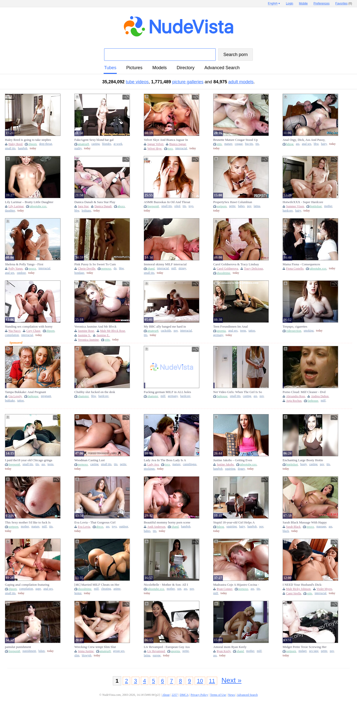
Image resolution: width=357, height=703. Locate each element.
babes (241, 206)
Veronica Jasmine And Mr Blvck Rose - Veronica (95, 327)
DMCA (184, 695)
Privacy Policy (199, 695)
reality (78, 148)
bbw (316, 144)
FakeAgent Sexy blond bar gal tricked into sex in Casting (94, 140)
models (159, 67)
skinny (182, 268)
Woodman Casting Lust (89, 460)
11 (212, 681)
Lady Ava (153, 464)
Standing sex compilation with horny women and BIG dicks (29, 327)
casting (95, 144)
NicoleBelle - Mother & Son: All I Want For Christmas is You (166, 585)
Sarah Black (293, 526)
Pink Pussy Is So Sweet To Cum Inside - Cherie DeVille (95, 264)
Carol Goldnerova (227, 268)
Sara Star (83, 206)
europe (157, 655)
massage (321, 526)
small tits (10, 148)
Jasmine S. (84, 335)
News (231, 695)
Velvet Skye (154, 148)
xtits (219, 144)
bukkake (10, 400)
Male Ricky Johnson (298, 589)
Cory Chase (33, 331)
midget (302, 651)
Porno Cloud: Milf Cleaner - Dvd (304, 392)
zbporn (32, 144)
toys (191, 206)
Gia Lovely (15, 396)
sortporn (222, 206)
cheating (106, 588)
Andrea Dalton (319, 396)
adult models (241, 81)
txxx (170, 148)
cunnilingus (190, 464)
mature (228, 144)
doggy (241, 468)
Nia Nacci (14, 331)
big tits (249, 144)
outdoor (21, 273)
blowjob (86, 655)
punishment (29, 651)
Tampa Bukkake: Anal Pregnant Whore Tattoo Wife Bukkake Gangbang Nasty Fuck (25, 392)
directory (185, 67)
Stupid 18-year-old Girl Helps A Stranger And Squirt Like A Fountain (237, 522)
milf (173, 268)
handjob (22, 148)
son (179, 588)
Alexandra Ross (295, 396)
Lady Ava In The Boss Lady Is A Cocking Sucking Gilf (165, 460)
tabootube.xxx (38, 206)
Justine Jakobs (225, 464)
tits (257, 144)
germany (218, 335)
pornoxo (106, 268)
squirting (230, 468)
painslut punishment (18, 647)
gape (38, 588)
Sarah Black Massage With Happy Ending (305, 522)
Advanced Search (221, 67)
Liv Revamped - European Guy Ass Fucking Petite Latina (167, 647)
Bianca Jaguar (177, 144)
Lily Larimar (16, 206)
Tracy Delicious (253, 268)
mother (328, 206)
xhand (150, 268)
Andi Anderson (156, 526)
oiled (177, 206)
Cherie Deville (86, 268)
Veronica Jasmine (88, 339)
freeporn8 (153, 206)
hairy (324, 144)
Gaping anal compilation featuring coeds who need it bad (27, 585)
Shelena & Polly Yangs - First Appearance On (24, 264)
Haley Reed (15, 144)
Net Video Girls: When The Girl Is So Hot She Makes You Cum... (237, 392)
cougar (238, 144)
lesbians (86, 210)
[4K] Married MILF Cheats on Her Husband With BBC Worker (96, 585)
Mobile (303, 3)
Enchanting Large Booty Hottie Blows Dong (303, 460)
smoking (309, 330)
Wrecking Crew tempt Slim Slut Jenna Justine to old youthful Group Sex (97, 647)
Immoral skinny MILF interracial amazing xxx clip (165, 264)
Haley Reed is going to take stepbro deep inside (28, 140)
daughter (10, 210)
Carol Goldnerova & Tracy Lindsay (236, 264)
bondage (79, 273)
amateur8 (83, 144)
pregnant (46, 396)
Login (289, 3)
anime (117, 588)
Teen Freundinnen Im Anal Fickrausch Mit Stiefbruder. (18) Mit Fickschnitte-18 (236, 327)
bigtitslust (316, 206)
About (166, 695)
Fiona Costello (294, 268)
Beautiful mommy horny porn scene (167, 522)
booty (303, 464)
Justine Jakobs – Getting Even (232, 460)
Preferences (322, 3)
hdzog (289, 144)
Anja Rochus (293, 400)
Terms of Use (218, 695)
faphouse (33, 396)
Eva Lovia (84, 526)
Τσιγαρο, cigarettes (295, 326)
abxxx (121, 206)
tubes (110, 67)
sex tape (313, 651)
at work (118, 144)
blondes (106, 144)
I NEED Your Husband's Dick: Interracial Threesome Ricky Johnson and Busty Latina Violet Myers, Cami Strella (307, 585)
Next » (231, 680)
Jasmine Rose (86, 331)
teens (243, 330)
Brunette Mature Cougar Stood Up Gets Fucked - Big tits (235, 140)
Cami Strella (293, 593)
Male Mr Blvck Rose (112, 331)
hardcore (288, 210)
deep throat (45, 144)
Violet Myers (324, 589)
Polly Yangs (15, 268)
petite (232, 206)
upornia (221, 331)
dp (115, 268)
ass (297, 144)
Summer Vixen (295, 206)
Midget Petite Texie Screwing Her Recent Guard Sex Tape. (305, 647)
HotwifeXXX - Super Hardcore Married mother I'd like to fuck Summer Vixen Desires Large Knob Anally (306, 202)
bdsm (41, 651)
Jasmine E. (102, 335)
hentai (78, 593)
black (286, 531)
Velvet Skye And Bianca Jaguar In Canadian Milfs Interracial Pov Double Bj (166, 140)
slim (76, 655)
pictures (134, 67)
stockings (149, 468)
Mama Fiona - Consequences (301, 264)
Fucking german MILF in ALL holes (167, 392)
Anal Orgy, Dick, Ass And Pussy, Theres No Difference (304, 140)
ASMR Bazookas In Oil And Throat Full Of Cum (167, 202)
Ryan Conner (224, 589)
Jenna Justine (86, 651)
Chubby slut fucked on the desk (94, 392)
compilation (12, 335)
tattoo (251, 330)
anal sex (306, 144)
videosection (293, 331)
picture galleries (188, 81)
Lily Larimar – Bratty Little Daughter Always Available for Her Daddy (29, 202)
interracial (181, 148)
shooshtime (223, 273)
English (272, 3)
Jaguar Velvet (155, 144)
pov (249, 206)
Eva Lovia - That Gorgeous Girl (95, 522)
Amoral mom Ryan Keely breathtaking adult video (229, 647)
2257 (175, 695)
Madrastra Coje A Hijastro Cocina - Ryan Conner (236, 585)
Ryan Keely (224, 651)
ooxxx (32, 268)
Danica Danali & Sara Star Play (94, 202)
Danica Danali (103, 206)
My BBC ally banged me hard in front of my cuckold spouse (165, 327)
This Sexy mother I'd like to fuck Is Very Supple (28, 522)
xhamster (83, 396)
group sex (118, 651)
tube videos (137, 81)
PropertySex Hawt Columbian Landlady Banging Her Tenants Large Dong (237, 202)
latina (257, 206)
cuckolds (166, 330)
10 (200, 681)
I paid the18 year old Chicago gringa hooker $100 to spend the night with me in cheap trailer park (28, 460)
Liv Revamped (156, 651)
